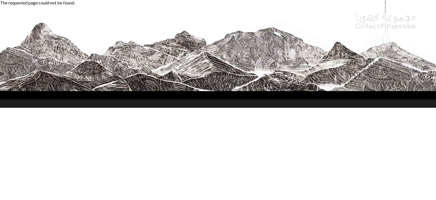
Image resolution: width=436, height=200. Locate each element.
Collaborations (148, 16)
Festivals (113, 16)
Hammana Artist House (234, 16)
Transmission (187, 16)
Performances (79, 16)
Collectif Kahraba (37, 16)
